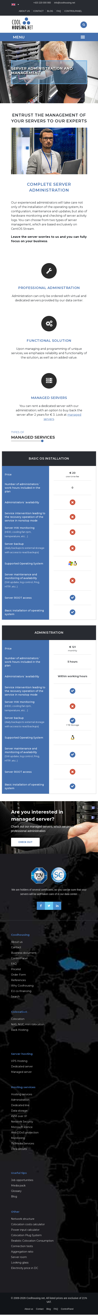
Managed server (21, 1072)
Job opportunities (22, 1180)
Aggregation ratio (22, 1252)
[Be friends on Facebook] (41, 909)
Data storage (19, 1111)
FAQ (59, 11)
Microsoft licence (22, 1127)
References (18, 980)
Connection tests (22, 1246)
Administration (20, 1100)
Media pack (18, 1186)
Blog (50, 11)
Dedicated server (22, 1066)
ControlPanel (73, 11)
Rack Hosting (19, 1030)
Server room (19, 1257)
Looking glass (19, 1263)
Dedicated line (20, 1105)
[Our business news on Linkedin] (57, 909)
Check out (25, 842)
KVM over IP (19, 1116)
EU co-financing (21, 991)
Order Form (18, 975)
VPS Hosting (19, 1061)
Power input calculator (25, 1230)
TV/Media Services (22, 1143)
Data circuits (19, 1149)
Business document (23, 953)
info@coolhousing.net (64, 4)
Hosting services (21, 1094)
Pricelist (16, 969)
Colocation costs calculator (28, 1224)
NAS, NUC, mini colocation (27, 1024)
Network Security (22, 1122)
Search (15, 997)
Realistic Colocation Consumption (32, 1241)
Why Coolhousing (22, 986)
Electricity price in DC (24, 1268)
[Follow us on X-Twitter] (49, 909)
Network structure (22, 1219)
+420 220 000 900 (42, 4)
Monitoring (18, 1138)
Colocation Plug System (26, 1235)
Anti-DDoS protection (25, 1133)
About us (24, 11)
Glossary (16, 1191)
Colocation (17, 1019)
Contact (38, 11)
